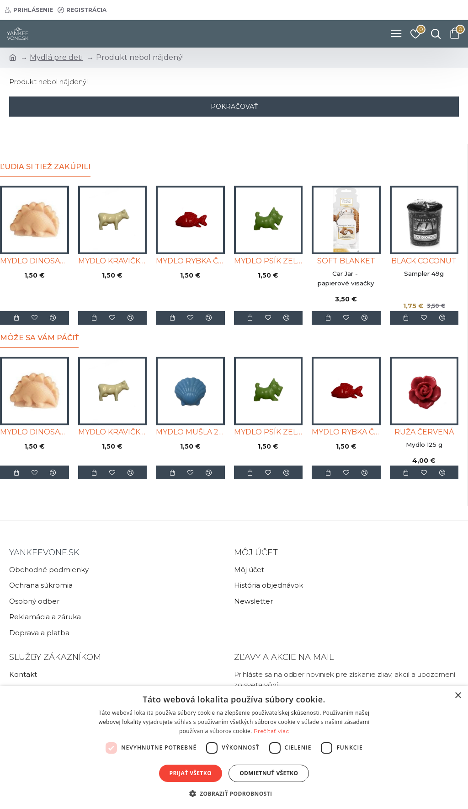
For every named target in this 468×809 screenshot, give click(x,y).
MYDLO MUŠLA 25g (190, 432)
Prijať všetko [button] (191, 773)
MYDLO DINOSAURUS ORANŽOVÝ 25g (34, 261)
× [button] (457, 695)
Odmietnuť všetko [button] (268, 773)
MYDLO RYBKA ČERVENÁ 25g (190, 261)
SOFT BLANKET (346, 261)
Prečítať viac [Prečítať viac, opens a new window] (271, 731)
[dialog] (234, 747)
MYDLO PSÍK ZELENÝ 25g (268, 261)
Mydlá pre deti (56, 57)
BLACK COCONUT (424, 261)
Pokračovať (234, 106)
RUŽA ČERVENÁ (424, 432)
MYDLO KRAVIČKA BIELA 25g (112, 261)
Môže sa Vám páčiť (39, 337)
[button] (234, 793)
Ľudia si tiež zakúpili (45, 166)
